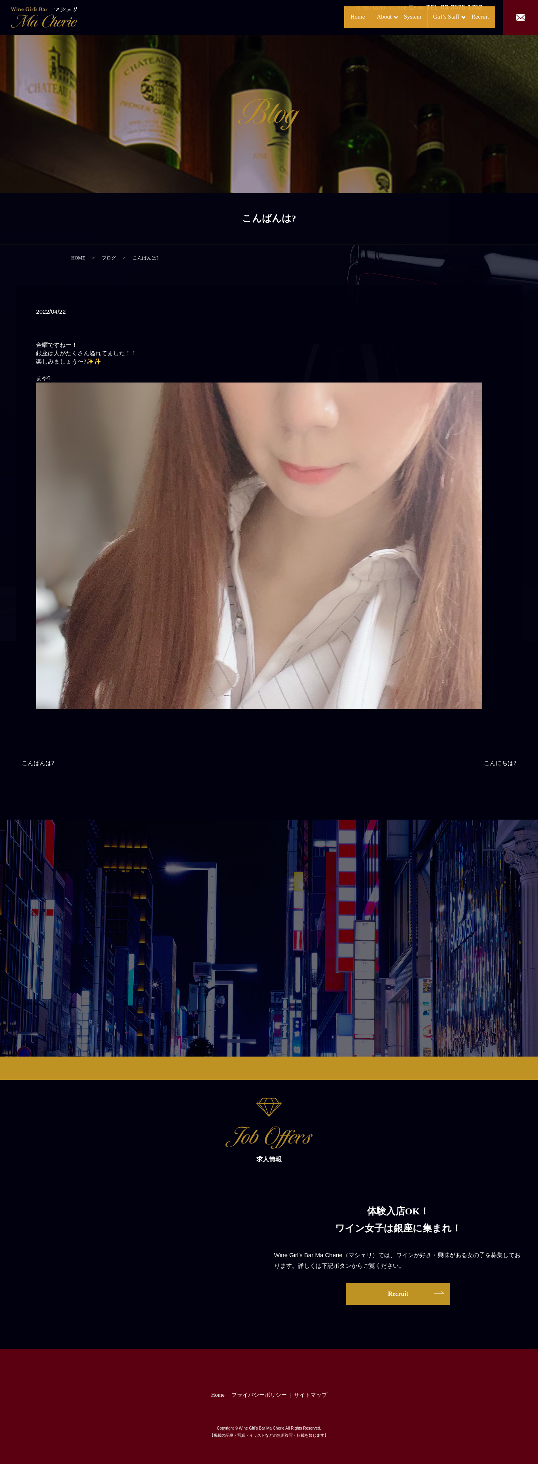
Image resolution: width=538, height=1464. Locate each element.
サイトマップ (310, 1395)
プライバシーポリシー (259, 1395)
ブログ (109, 258)
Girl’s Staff (428, 16)
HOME (78, 258)
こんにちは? (500, 763)
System (390, 16)
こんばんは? (38, 763)
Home (324, 16)
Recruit (472, 16)
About (353, 16)
